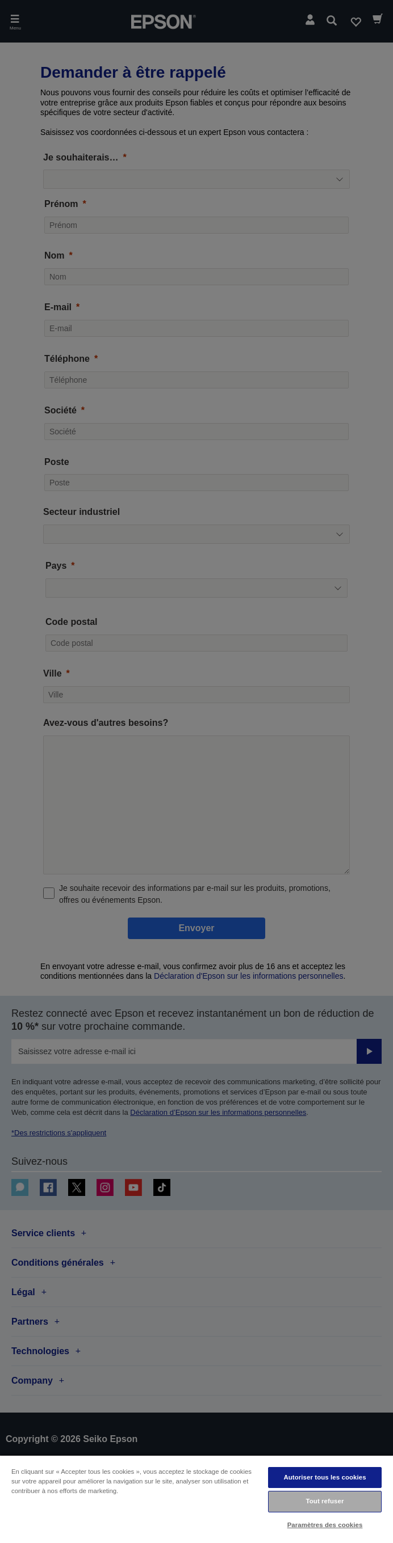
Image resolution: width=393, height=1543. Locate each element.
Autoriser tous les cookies (324, 1477)
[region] (196, 1499)
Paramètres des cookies (325, 1524)
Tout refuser (325, 1501)
